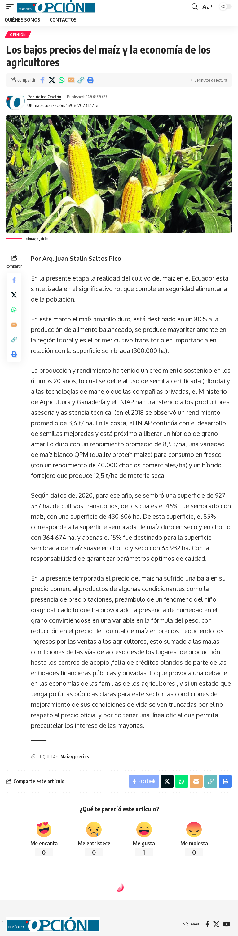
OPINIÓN (18, 34)
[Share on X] (51, 80)
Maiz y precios (74, 756)
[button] (11, 6)
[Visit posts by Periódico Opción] (15, 101)
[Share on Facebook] (42, 80)
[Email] (71, 80)
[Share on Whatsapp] (61, 80)
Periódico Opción (44, 96)
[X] (216, 924)
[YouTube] (227, 924)
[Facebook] (207, 924)
